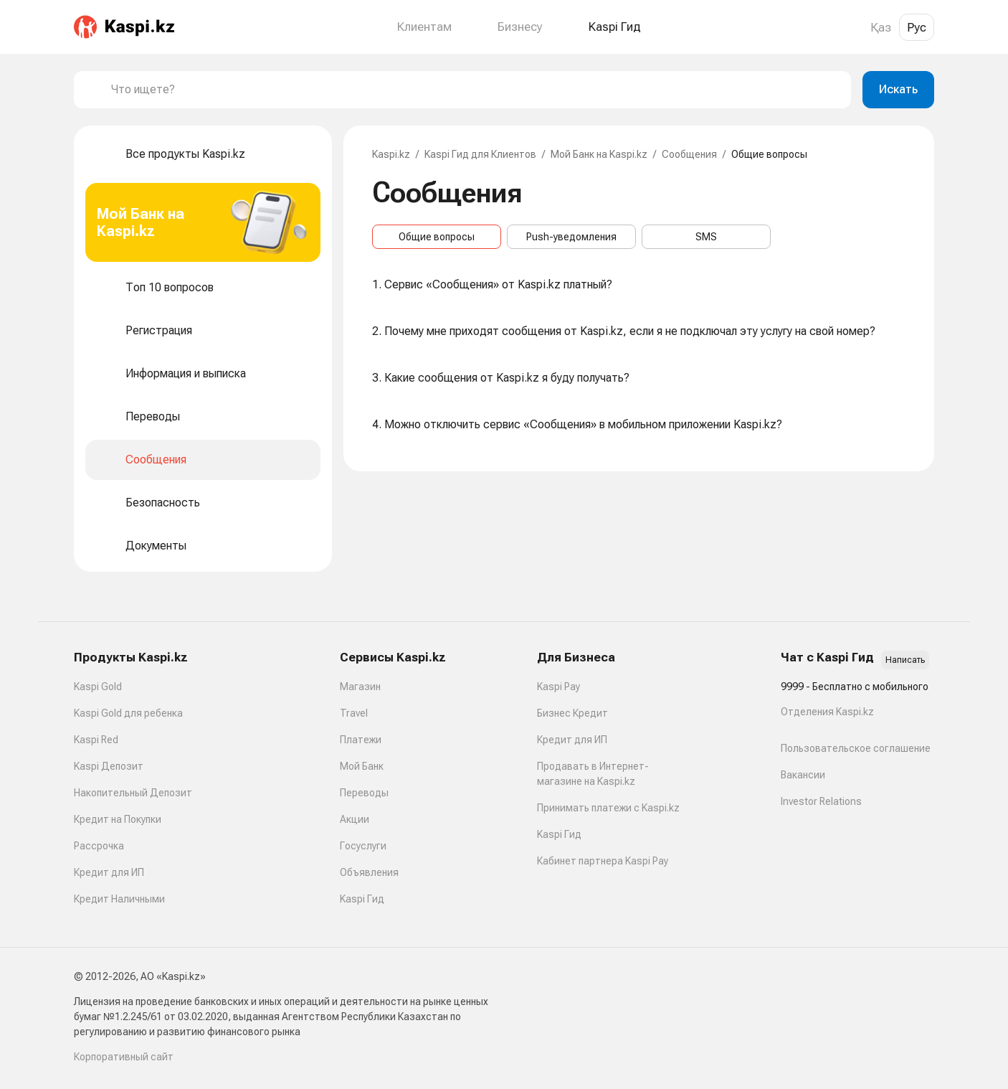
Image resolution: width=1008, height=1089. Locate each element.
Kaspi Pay (558, 686)
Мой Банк (362, 766)
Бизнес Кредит (572, 713)
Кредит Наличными (119, 899)
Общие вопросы (437, 236)
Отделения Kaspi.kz (827, 711)
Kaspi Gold (98, 686)
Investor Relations (821, 801)
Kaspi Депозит (108, 766)
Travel (354, 713)
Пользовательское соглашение (856, 748)
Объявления (369, 872)
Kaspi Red (96, 739)
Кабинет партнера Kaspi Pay (602, 861)
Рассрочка (99, 846)
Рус (916, 27)
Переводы (364, 792)
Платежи (360, 739)
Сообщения (689, 154)
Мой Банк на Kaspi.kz (599, 154)
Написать (905, 660)
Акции (354, 819)
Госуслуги (363, 846)
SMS (706, 236)
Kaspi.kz (391, 154)
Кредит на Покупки (117, 819)
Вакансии (803, 775)
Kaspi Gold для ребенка (128, 713)
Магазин (360, 686)
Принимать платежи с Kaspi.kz (608, 808)
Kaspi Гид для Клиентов (480, 154)
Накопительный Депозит (133, 792)
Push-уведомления (571, 236)
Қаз (880, 27)
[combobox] (475, 89)
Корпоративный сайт (123, 1056)
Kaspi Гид (362, 899)
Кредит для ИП (109, 872)
